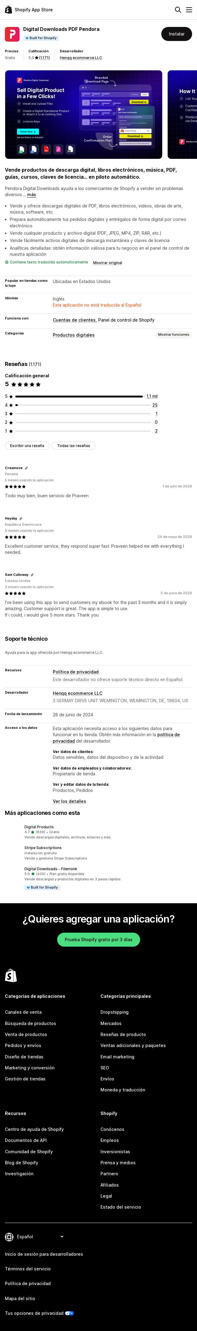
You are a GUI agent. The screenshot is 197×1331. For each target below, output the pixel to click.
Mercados (111, 1023)
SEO (104, 1067)
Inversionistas (115, 1151)
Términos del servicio (28, 1268)
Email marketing (117, 1056)
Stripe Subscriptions (43, 847)
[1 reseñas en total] (156, 413)
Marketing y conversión (29, 1067)
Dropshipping (114, 1012)
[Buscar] (178, 10)
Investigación (19, 1173)
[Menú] (189, 10)
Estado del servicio (120, 1207)
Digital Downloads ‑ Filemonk (50, 869)
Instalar (176, 33)
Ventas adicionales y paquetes (133, 1045)
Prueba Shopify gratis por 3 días (99, 939)
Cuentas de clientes (74, 319)
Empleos (109, 1140)
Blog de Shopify (21, 1162)
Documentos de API (26, 1140)
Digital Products (39, 827)
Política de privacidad (76, 671)
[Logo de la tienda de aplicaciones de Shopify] (29, 10)
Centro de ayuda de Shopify (34, 1129)
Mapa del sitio (20, 1298)
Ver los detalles (69, 801)
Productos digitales (74, 334)
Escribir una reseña (27, 445)
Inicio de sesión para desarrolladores (44, 1254)
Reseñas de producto (123, 1034)
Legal (106, 1196)
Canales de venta (23, 1012)
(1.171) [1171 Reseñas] (44, 57)
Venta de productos (26, 1034)
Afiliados (109, 1184)
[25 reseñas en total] (155, 405)
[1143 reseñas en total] (152, 396)
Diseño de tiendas (24, 1056)
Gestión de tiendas (25, 1078)
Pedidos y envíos (23, 1045)
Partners (109, 1173)
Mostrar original (107, 262)
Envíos (107, 1078)
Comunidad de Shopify (29, 1151)
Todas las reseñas (73, 445)
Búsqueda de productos (30, 1023)
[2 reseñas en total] (156, 431)
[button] (98, 832)
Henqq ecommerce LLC (81, 57)
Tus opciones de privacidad (34, 1313)
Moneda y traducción (122, 1089)
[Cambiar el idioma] (40, 1237)
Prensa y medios (118, 1162)
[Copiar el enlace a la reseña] (26, 468)
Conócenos (112, 1129)
